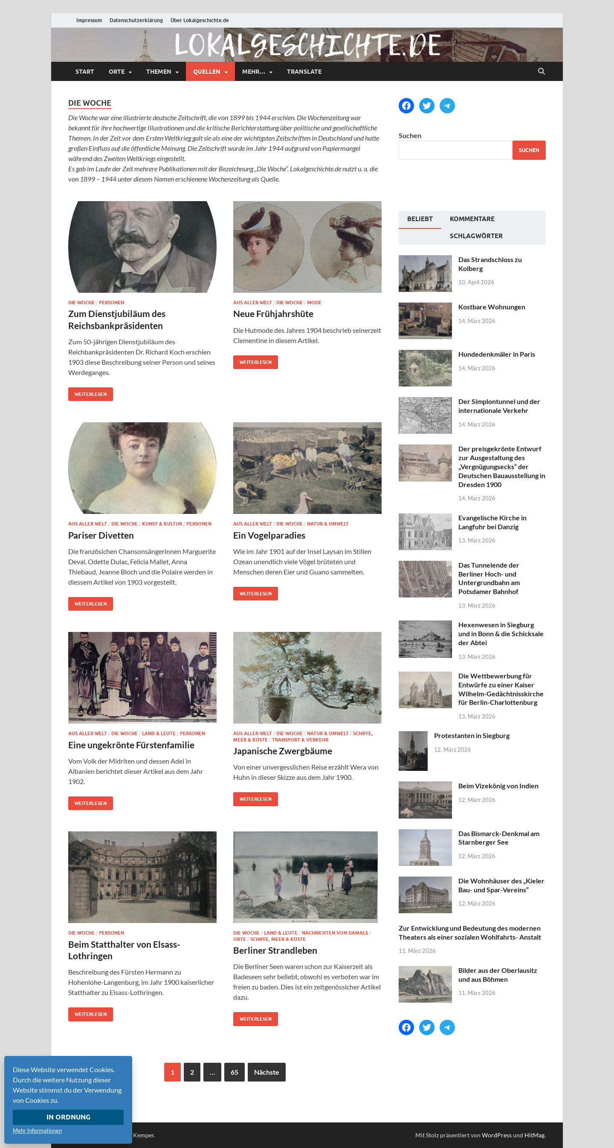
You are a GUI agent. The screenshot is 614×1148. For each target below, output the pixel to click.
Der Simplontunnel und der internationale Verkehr (499, 405)
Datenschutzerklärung (136, 20)
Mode (314, 303)
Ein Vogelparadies (269, 535)
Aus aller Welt (252, 303)
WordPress (497, 1135)
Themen (158, 71)
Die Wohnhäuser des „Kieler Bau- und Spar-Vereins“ (501, 885)
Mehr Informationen (37, 1130)
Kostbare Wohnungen (491, 307)
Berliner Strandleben (275, 950)
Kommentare (472, 219)
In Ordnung (68, 1117)
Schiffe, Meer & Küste (278, 939)
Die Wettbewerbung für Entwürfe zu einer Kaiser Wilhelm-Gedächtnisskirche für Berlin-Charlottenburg (501, 689)
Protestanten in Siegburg (472, 735)
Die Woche (81, 303)
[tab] (420, 220)
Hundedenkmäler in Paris (496, 354)
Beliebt (420, 219)
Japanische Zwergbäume (282, 750)
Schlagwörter (476, 236)
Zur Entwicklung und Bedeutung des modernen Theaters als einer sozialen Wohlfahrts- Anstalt (470, 932)
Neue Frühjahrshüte (273, 313)
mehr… (253, 71)
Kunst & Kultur (162, 524)
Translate (304, 71)
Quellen (206, 71)
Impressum (89, 20)
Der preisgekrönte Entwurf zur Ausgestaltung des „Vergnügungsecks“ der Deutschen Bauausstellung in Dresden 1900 (501, 466)
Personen (111, 303)
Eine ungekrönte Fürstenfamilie (131, 744)
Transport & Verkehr (300, 740)
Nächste (266, 1072)
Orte (117, 71)
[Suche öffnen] (541, 71)
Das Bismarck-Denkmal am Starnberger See (498, 837)
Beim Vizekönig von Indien (498, 786)
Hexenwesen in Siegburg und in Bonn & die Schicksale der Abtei (501, 633)
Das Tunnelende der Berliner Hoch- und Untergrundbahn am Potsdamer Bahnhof (489, 578)
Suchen (410, 135)
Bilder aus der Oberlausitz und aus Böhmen (497, 974)
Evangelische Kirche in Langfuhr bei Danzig (492, 522)
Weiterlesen (87, 392)
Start (84, 71)
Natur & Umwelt (328, 524)
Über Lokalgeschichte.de (200, 20)
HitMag (534, 1135)
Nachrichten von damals (335, 933)
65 (234, 1072)
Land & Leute (159, 733)
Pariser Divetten (101, 535)
